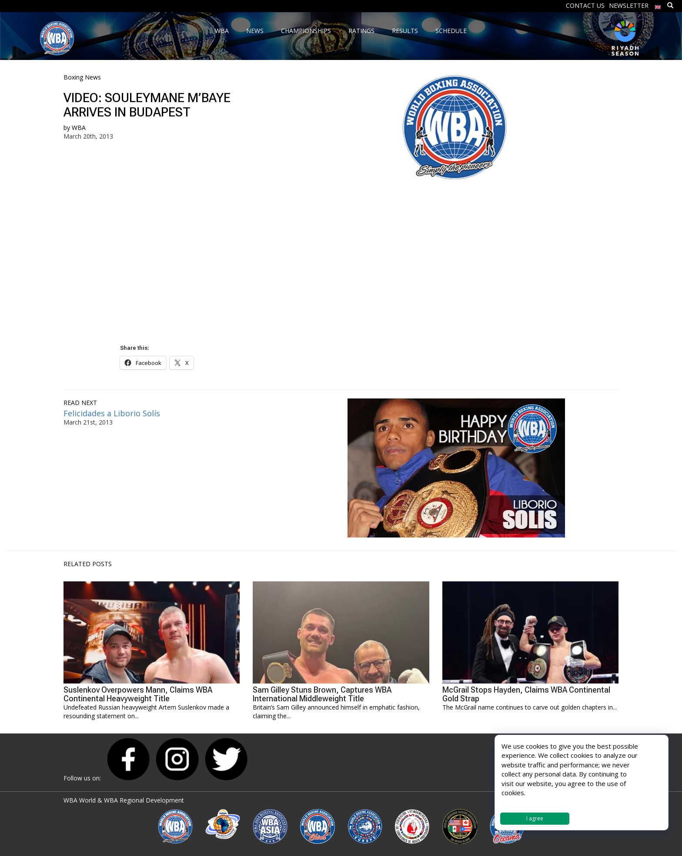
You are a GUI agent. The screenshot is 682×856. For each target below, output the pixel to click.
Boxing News (82, 77)
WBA (79, 127)
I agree (534, 818)
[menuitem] (658, 5)
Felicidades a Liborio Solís (112, 413)
